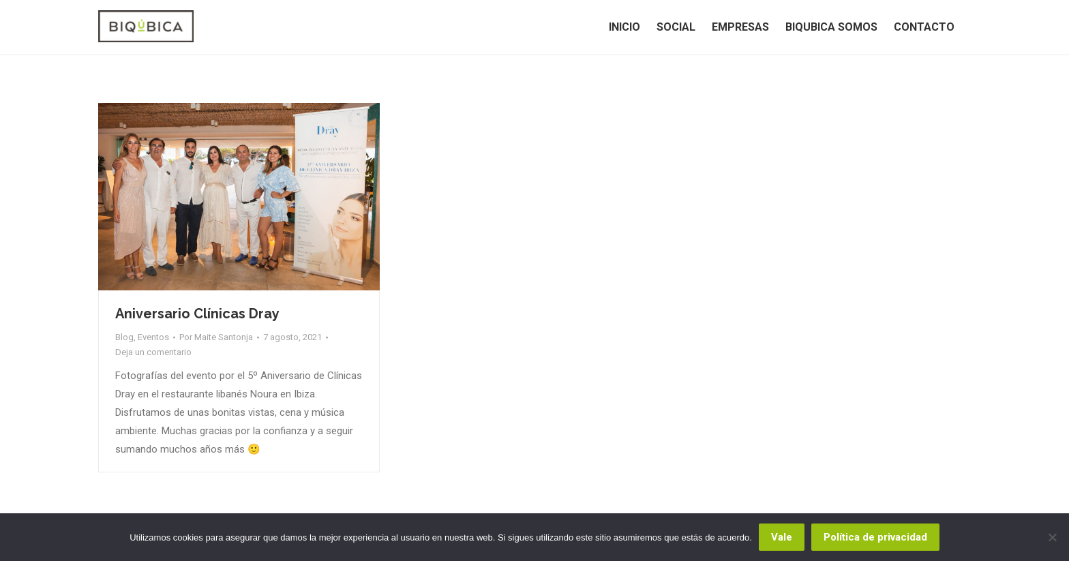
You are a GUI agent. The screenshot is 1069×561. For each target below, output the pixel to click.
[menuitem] (624, 27)
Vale (781, 537)
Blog (124, 337)
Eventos (153, 337)
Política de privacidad (875, 537)
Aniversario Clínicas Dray (197, 313)
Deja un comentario (153, 352)
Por (216, 337)
